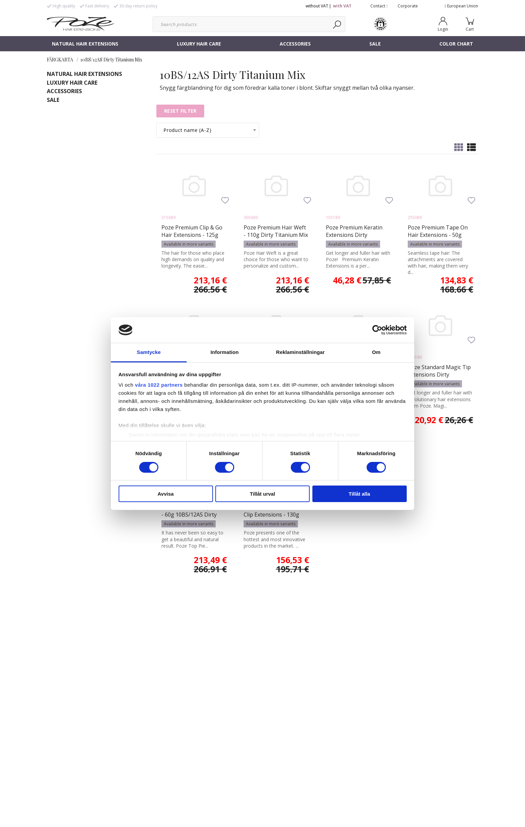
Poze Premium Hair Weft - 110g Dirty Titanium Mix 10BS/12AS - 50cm (276, 235)
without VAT (317, 6)
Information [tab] (225, 352)
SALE (375, 43)
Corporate (408, 6)
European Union (461, 6)
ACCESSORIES (295, 43)
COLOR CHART (456, 43)
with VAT (342, 6)
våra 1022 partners (159, 385)
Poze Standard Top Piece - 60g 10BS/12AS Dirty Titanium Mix (192, 514)
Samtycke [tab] (149, 352)
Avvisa (166, 494)
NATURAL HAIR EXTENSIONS (85, 43)
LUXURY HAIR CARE (199, 43)
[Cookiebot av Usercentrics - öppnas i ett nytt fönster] (377, 330)
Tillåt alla (359, 494)
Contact (379, 6)
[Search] (337, 24)
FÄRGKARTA (60, 59)
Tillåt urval (262, 494)
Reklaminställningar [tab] (300, 352)
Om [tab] (376, 352)
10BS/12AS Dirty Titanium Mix (111, 59)
